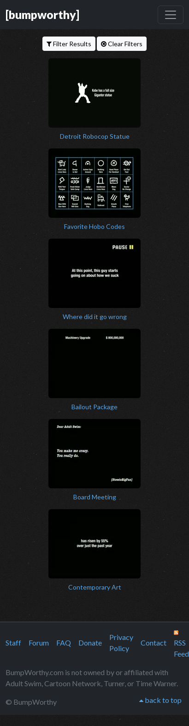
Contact (153, 642)
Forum (39, 642)
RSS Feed (181, 644)
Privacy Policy (121, 642)
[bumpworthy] (42, 14)
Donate (90, 642)
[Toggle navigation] (170, 15)
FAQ (63, 642)
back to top (160, 699)
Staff (13, 642)
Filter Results (69, 44)
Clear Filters (121, 44)
